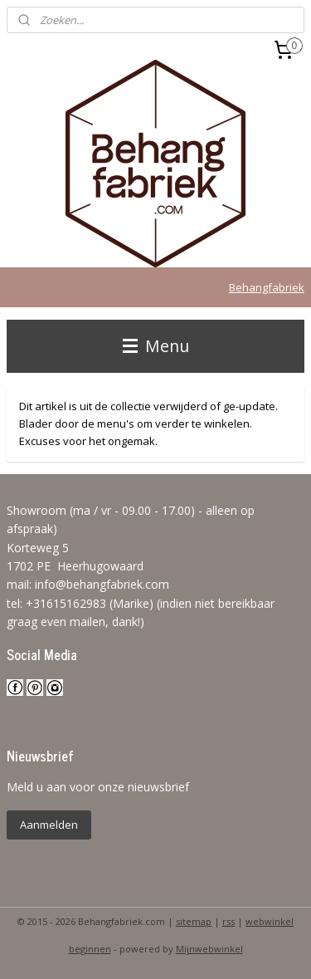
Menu (156, 346)
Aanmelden (49, 824)
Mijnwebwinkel (209, 948)
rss (228, 921)
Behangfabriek (266, 287)
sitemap (193, 921)
